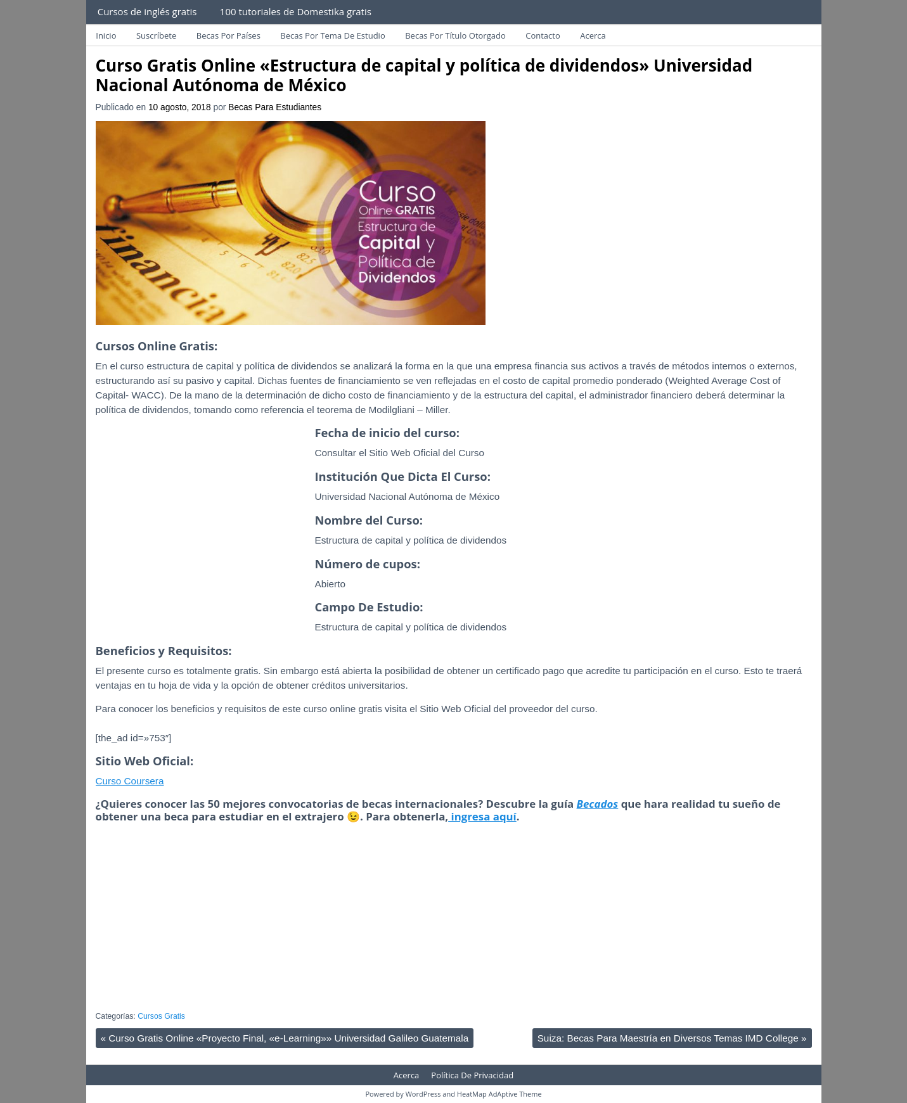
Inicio (106, 35)
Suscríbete (156, 35)
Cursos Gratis (161, 1016)
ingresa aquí (482, 816)
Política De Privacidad (472, 1075)
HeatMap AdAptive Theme (499, 1094)
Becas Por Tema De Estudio (332, 35)
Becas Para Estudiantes (274, 107)
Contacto (542, 35)
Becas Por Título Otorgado (455, 35)
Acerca (593, 35)
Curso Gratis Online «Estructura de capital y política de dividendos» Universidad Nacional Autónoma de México (424, 75)
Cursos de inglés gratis (147, 11)
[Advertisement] (202, 543)
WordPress (423, 1094)
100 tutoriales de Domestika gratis (295, 11)
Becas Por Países (228, 35)
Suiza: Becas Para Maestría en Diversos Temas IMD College (672, 1038)
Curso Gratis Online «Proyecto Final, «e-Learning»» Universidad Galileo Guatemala (285, 1038)
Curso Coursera (130, 780)
